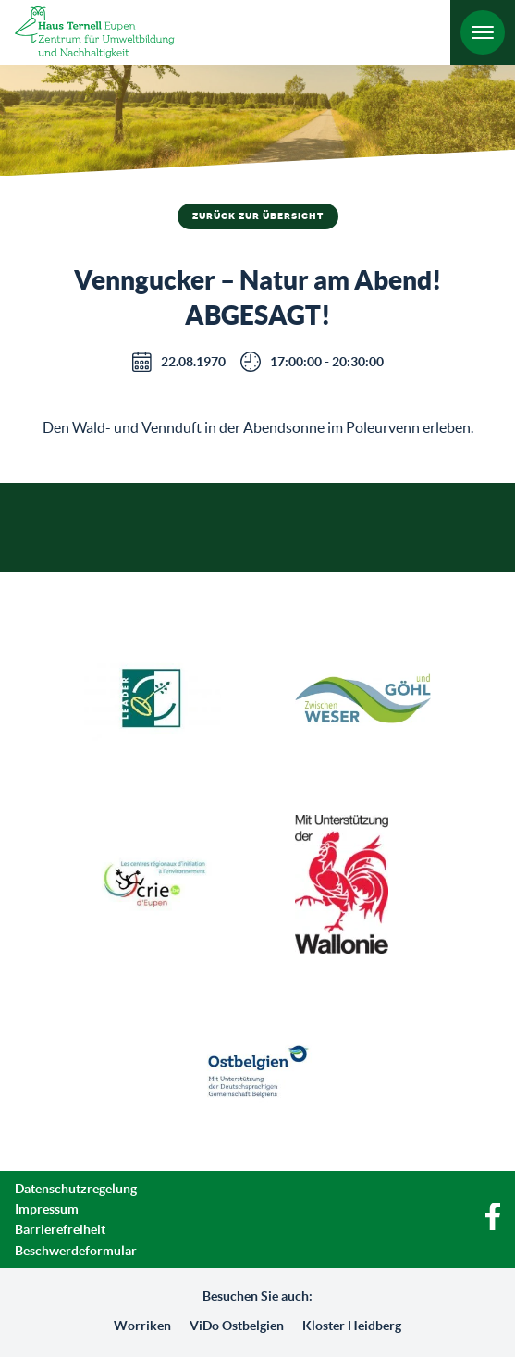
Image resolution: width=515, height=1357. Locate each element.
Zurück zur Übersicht (258, 216)
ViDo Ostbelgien (237, 1325)
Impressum (47, 1209)
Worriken (142, 1325)
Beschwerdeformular (76, 1250)
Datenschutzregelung (76, 1188)
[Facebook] (492, 1225)
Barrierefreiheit (60, 1229)
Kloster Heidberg (351, 1325)
